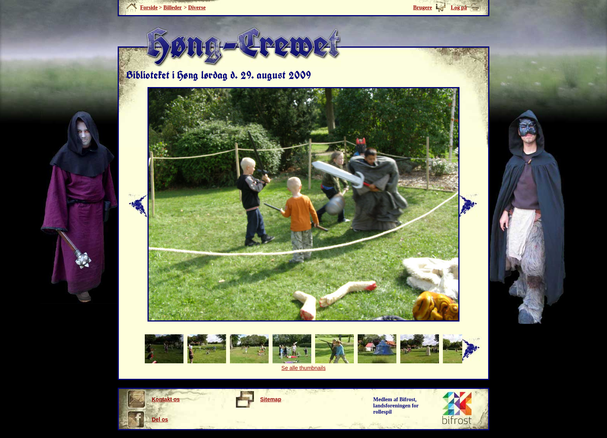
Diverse (197, 7)
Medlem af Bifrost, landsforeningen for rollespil (396, 406)
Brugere (422, 7)
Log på (459, 7)
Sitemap (258, 399)
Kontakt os (153, 399)
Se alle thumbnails (303, 368)
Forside (149, 7)
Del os (147, 419)
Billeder (172, 7)
